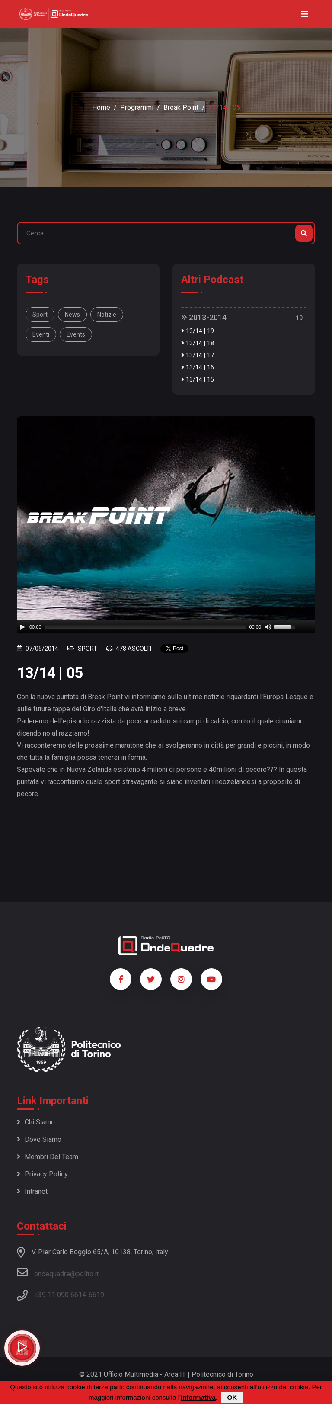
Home (101, 107)
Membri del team (47, 1157)
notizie (106, 314)
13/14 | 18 (197, 343)
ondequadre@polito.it (58, 1272)
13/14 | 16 (197, 367)
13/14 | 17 (197, 355)
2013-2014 (204, 317)
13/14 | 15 (197, 379)
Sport (40, 314)
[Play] (22, 626)
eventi (40, 334)
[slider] (145, 627)
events (76, 334)
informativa (198, 1397)
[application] (166, 626)
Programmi (136, 107)
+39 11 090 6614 (60, 1295)
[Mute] (268, 626)
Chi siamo (36, 1122)
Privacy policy (42, 1174)
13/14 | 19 (197, 331)
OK (232, 1397)
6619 (96, 1295)
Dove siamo (39, 1139)
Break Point (180, 107)
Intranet (32, 1191)
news (72, 314)
